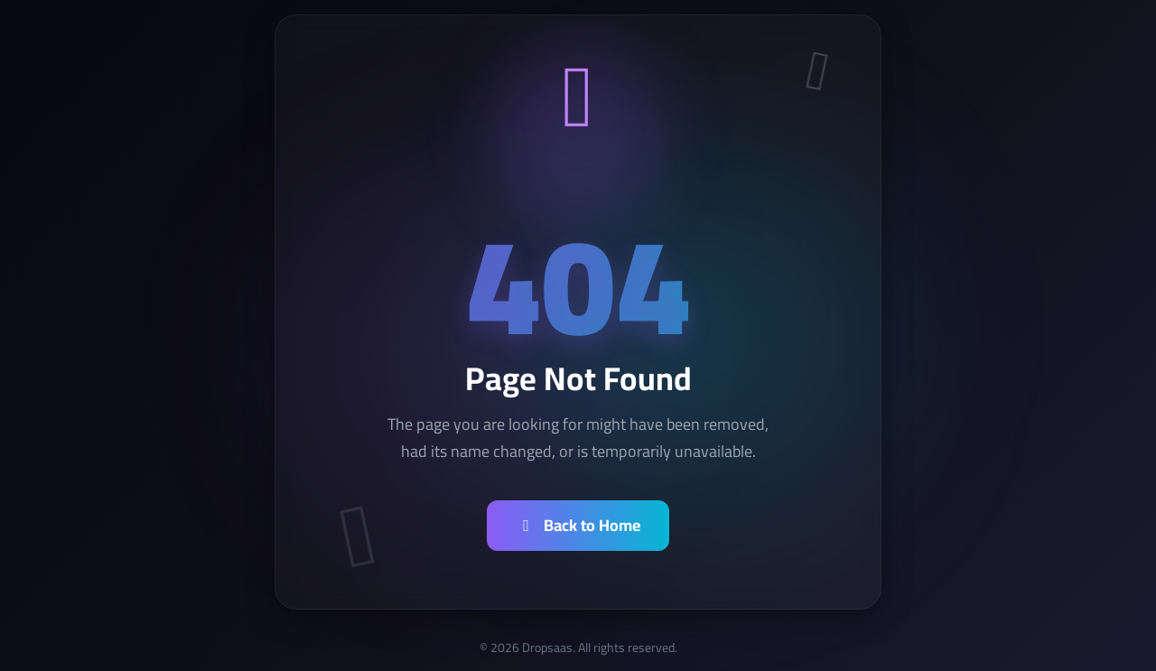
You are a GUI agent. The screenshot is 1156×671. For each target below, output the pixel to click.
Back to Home (578, 525)
